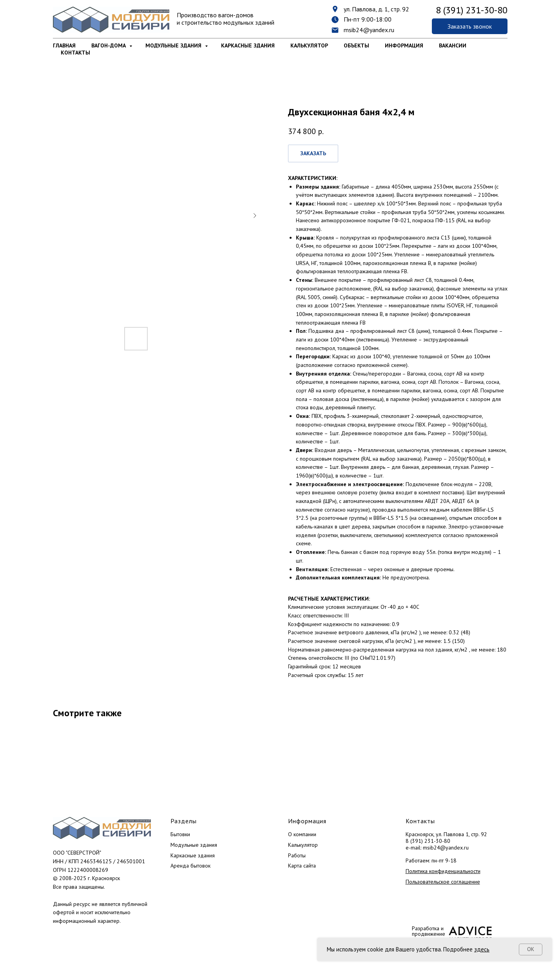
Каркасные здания (248, 45)
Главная (64, 45)
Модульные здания (174, 45)
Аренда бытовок (190, 865)
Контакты (75, 52)
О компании (302, 834)
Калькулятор (309, 45)
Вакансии (452, 45)
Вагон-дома (109, 45)
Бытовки (180, 834)
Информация (404, 45)
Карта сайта (302, 865)
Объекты (356, 45)
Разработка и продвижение (428, 931)
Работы (297, 855)
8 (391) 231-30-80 (428, 840)
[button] (469, 26)
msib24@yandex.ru (369, 30)
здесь (481, 949)
